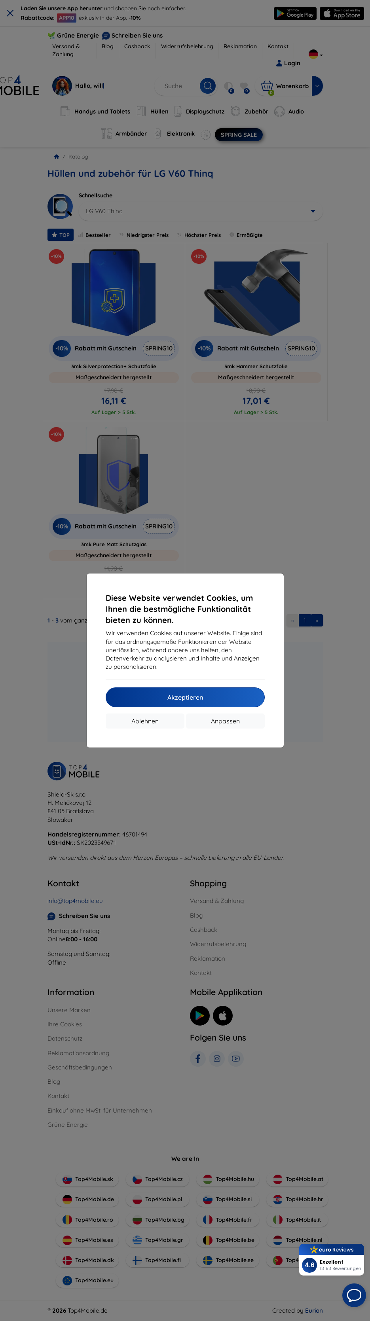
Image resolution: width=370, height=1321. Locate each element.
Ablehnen (145, 721)
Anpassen (225, 721)
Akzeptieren (185, 697)
